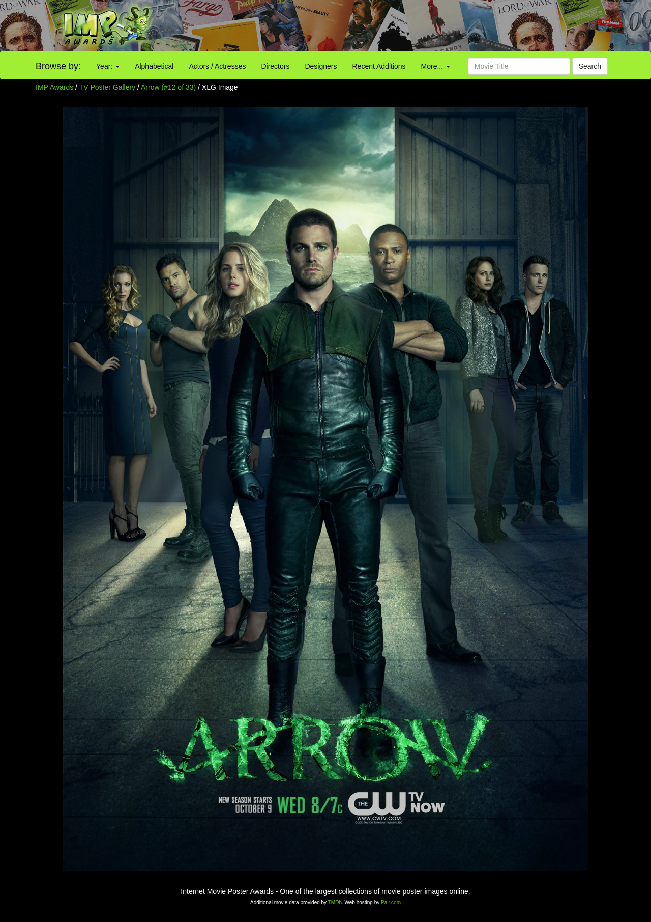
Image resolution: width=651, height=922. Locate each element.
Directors (275, 66)
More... (435, 66)
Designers (321, 66)
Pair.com (391, 902)
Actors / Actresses (217, 66)
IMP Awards (54, 87)
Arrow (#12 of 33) (168, 87)
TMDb (335, 902)
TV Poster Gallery (107, 87)
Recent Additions (379, 66)
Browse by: (58, 66)
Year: (108, 66)
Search (590, 66)
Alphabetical (154, 66)
